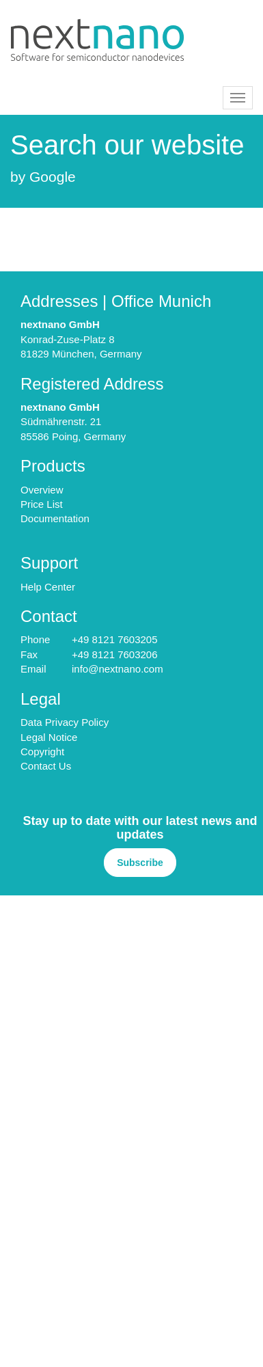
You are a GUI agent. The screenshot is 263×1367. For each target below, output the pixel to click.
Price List (41, 504)
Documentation (54, 518)
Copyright (42, 751)
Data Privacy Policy (64, 722)
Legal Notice (48, 737)
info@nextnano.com (117, 669)
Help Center (47, 587)
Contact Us (45, 766)
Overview (42, 490)
